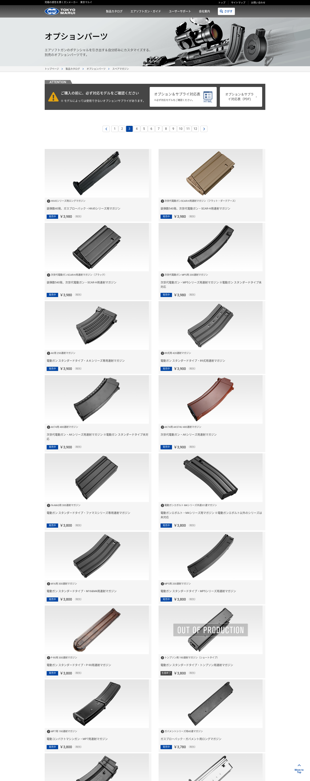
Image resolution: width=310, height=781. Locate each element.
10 (180, 129)
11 (188, 129)
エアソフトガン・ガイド (145, 11)
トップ (221, 2)
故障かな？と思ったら (190, 746)
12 (195, 129)
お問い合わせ (258, 2)
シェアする (239, 773)
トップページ (52, 69)
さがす (228, 11)
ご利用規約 (178, 761)
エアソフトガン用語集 (241, 746)
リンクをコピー (208, 773)
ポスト (258, 773)
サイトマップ (238, 2)
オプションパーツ (96, 69)
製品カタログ (114, 11)
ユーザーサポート (180, 11)
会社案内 (204, 11)
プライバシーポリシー (203, 761)
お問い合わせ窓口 (238, 732)
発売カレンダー (185, 732)
